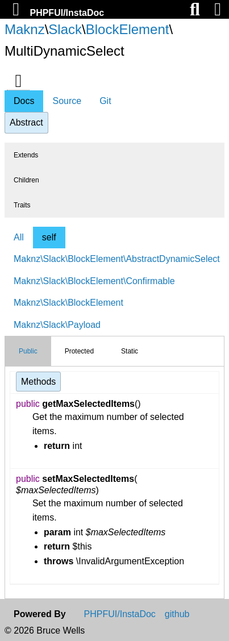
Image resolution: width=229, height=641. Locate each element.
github (177, 614)
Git (105, 101)
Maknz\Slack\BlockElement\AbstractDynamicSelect (117, 259)
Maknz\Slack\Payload (57, 325)
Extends (26, 155)
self (49, 237)
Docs (24, 101)
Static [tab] (129, 351)
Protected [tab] (79, 351)
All (19, 237)
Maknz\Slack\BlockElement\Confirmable (94, 281)
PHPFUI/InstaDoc (67, 13)
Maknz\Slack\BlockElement (68, 302)
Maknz (25, 29)
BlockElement (127, 29)
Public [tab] (28, 351)
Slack (65, 29)
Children (26, 180)
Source (66, 101)
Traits (22, 205)
